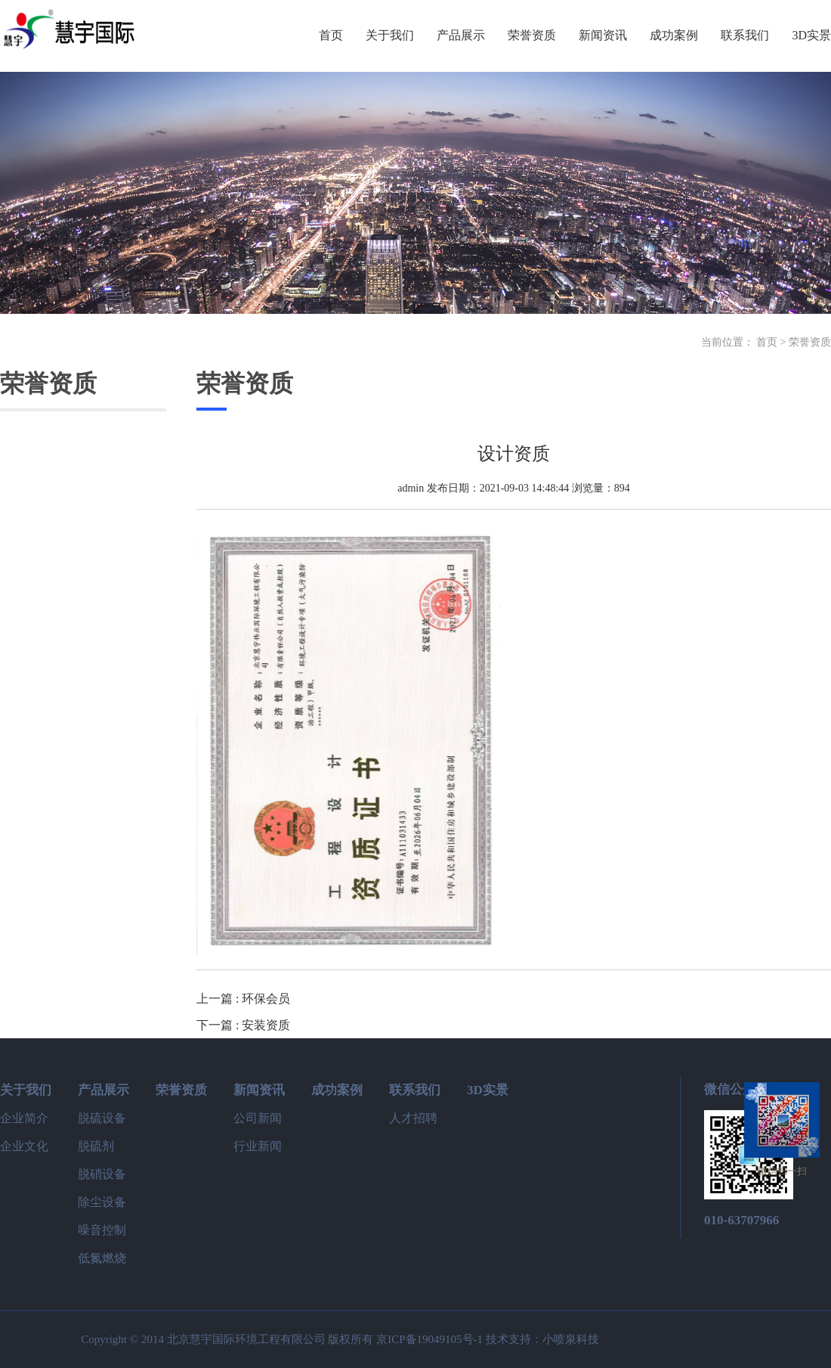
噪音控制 (102, 1230)
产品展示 (103, 1090)
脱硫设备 (102, 1118)
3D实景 (487, 1090)
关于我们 (25, 1090)
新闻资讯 (259, 1090)
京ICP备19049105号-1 (429, 1339)
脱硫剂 (96, 1146)
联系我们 (414, 1090)
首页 (766, 342)
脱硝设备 (102, 1174)
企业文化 (24, 1146)
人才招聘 (413, 1118)
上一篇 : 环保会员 (243, 998)
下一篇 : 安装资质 (243, 1025)
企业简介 (24, 1118)
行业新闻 (257, 1146)
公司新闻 (257, 1118)
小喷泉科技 (570, 1339)
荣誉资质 (810, 342)
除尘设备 (102, 1202)
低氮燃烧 (102, 1258)
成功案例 (337, 1090)
